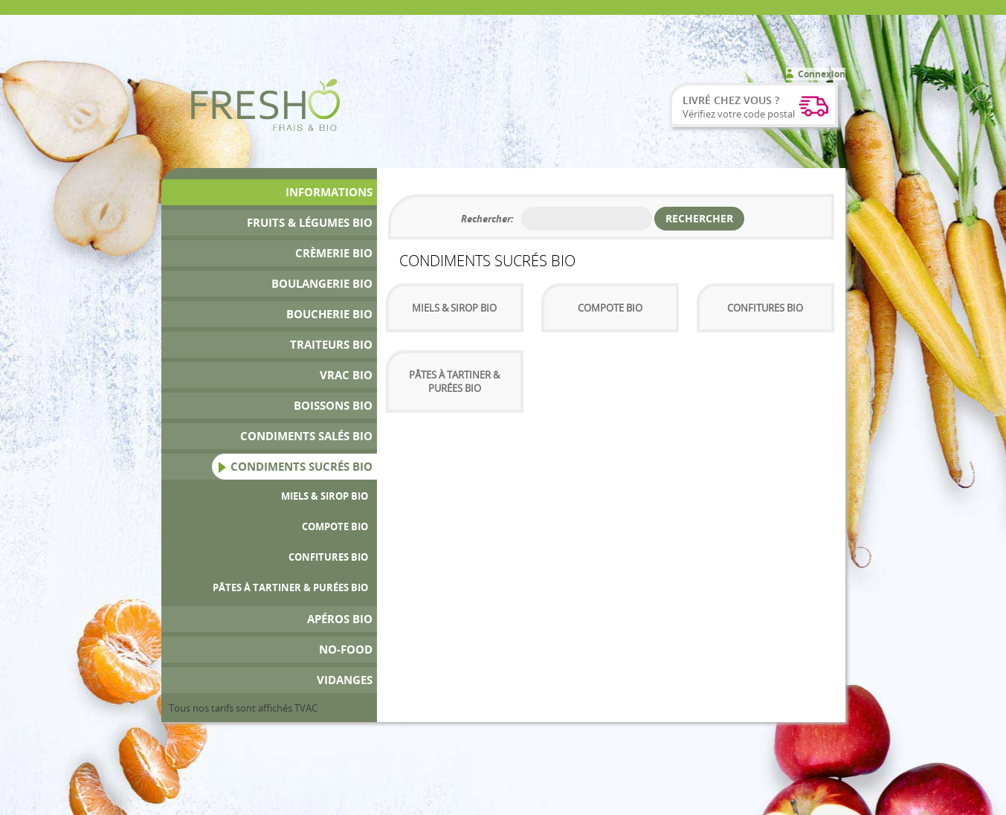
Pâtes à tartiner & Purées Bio (290, 587)
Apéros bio (340, 619)
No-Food (346, 649)
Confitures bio (328, 557)
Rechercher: (487, 218)
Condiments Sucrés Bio (301, 466)
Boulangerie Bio (322, 283)
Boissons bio (333, 405)
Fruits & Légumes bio (310, 223)
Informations (329, 192)
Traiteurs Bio (331, 344)
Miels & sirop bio (324, 496)
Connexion (821, 74)
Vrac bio (346, 375)
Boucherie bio (329, 314)
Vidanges (345, 680)
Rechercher (699, 218)
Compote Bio (335, 526)
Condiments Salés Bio (306, 436)
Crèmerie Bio (334, 253)
